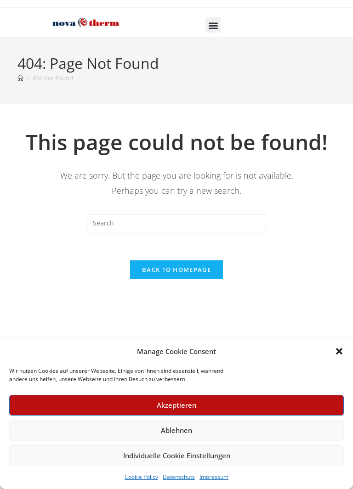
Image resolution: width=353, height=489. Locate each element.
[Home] (20, 78)
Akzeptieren (176, 405)
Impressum (213, 477)
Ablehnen (176, 430)
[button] (339, 351)
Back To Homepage (176, 269)
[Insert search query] (176, 223)
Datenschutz (179, 477)
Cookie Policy (141, 477)
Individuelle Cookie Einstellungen (176, 455)
